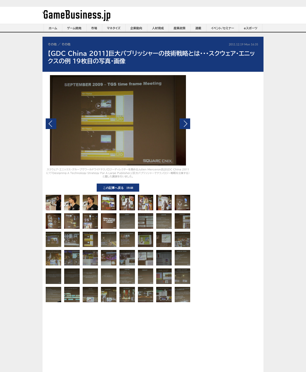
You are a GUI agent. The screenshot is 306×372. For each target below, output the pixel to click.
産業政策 (180, 28)
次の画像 (185, 123)
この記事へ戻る (118, 187)
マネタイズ (113, 28)
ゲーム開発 (74, 28)
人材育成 (158, 28)
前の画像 (51, 123)
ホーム (53, 28)
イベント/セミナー (222, 28)
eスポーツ (250, 28)
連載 (198, 28)
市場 (94, 28)
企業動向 (136, 28)
